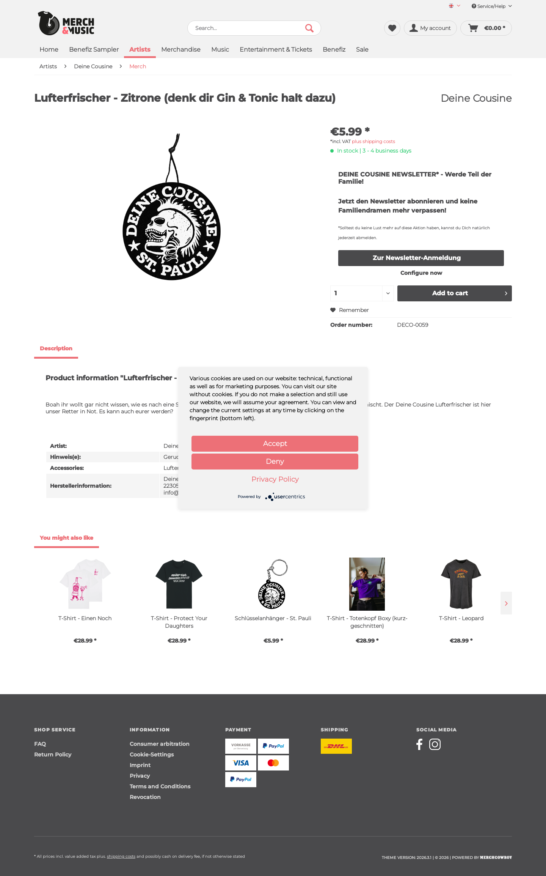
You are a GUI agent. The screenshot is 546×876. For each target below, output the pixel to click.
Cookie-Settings (152, 754)
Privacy (140, 775)
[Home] (49, 50)
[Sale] (362, 50)
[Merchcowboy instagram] (435, 744)
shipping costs (121, 856)
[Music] (220, 50)
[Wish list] (392, 28)
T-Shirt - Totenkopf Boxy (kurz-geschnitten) (367, 622)
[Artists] (140, 50)
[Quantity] (362, 293)
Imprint (140, 765)
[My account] (430, 28)
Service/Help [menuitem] (492, 6)
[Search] (309, 28)
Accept (275, 444)
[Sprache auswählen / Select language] (454, 6)
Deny (275, 461)
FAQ (40, 744)
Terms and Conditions (160, 786)
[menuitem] (452, 6)
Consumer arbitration (160, 744)
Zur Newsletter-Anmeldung (417, 258)
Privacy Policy (275, 479)
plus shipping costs (373, 141)
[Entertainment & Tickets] (275, 50)
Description (56, 348)
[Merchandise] (181, 50)
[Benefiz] (334, 50)
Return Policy (52, 754)
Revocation (145, 797)
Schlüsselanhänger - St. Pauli (273, 618)
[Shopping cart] (486, 28)
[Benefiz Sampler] (94, 50)
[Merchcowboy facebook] (422, 744)
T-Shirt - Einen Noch (84, 618)
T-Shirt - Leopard (461, 618)
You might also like (66, 537)
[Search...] (254, 28)
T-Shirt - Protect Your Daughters (179, 622)
